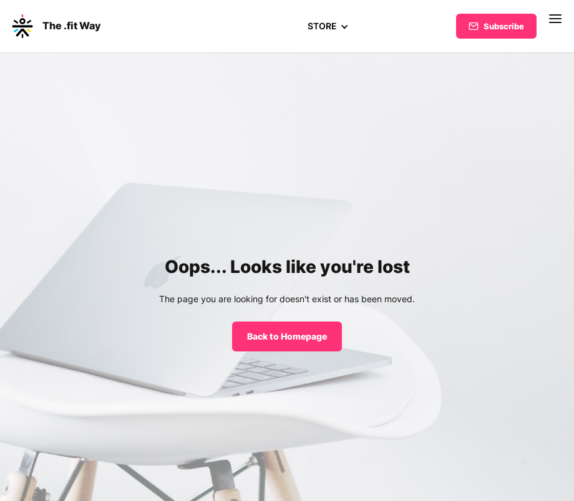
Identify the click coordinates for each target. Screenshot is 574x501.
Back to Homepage (287, 336)
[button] (328, 26)
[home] (55, 26)
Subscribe (504, 26)
